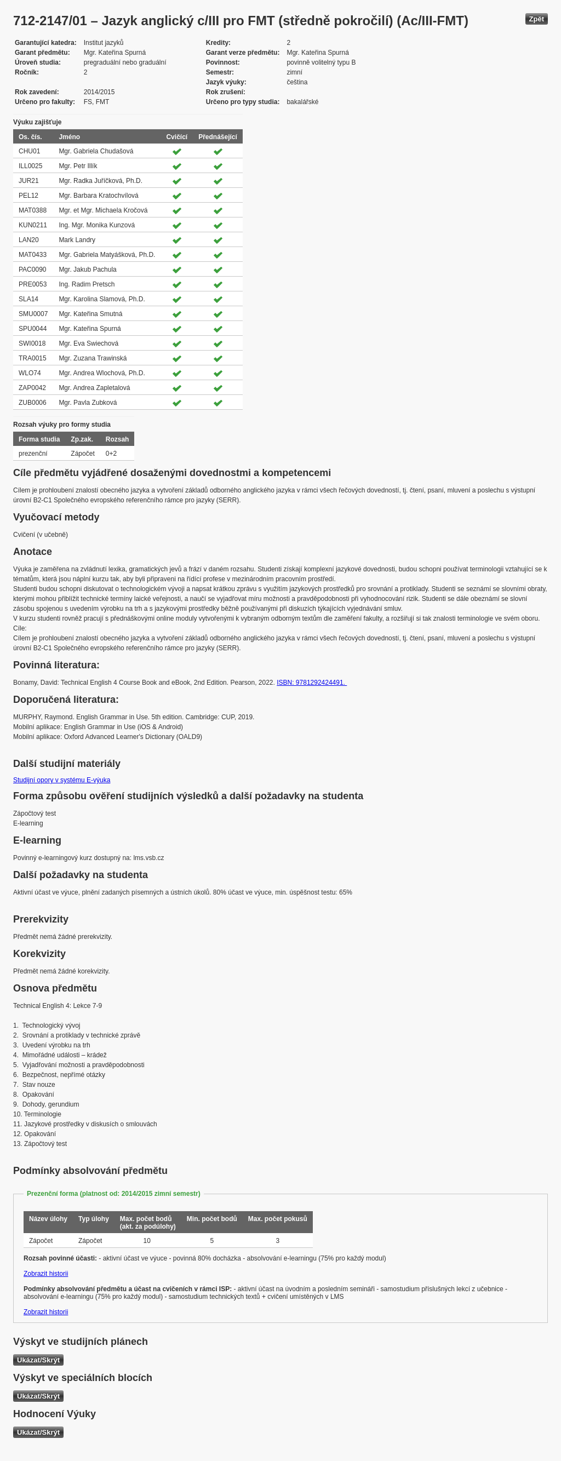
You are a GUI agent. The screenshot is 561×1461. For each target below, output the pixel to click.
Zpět (536, 19)
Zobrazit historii (46, 1273)
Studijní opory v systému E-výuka (61, 780)
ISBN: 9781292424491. (312, 682)
